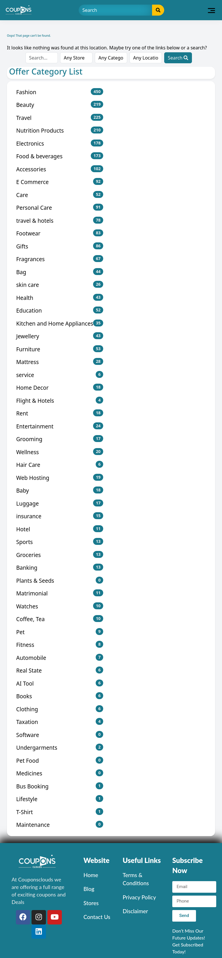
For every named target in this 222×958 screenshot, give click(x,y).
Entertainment (59, 426)
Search (178, 58)
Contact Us (97, 917)
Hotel (59, 529)
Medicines (59, 773)
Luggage (59, 503)
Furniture (59, 349)
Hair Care (59, 465)
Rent (59, 413)
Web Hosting (59, 478)
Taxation (59, 722)
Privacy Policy (139, 897)
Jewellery (59, 336)
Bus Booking (59, 786)
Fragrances (59, 259)
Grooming (59, 439)
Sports (59, 542)
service (59, 375)
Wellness (59, 452)
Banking (59, 567)
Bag (59, 272)
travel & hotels (59, 220)
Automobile (59, 658)
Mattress (59, 362)
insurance (59, 516)
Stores (91, 903)
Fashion (59, 92)
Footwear (59, 233)
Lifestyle (59, 799)
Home (91, 875)
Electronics (59, 143)
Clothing (59, 709)
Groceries (59, 555)
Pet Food (59, 760)
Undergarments (59, 747)
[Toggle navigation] (211, 10)
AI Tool (59, 683)
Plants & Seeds (59, 580)
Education (59, 310)
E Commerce (59, 182)
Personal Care (59, 207)
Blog (89, 888)
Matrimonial (59, 593)
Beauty (59, 105)
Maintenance (59, 825)
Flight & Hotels (59, 400)
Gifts (59, 246)
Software (59, 735)
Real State (59, 670)
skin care (59, 285)
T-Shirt (59, 812)
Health (59, 298)
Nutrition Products (59, 130)
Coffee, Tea (59, 619)
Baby (59, 490)
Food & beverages (59, 156)
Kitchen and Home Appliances (59, 323)
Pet (59, 632)
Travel (59, 118)
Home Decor (59, 387)
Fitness (59, 645)
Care (59, 195)
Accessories (59, 169)
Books (59, 696)
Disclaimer (135, 911)
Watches (59, 606)
